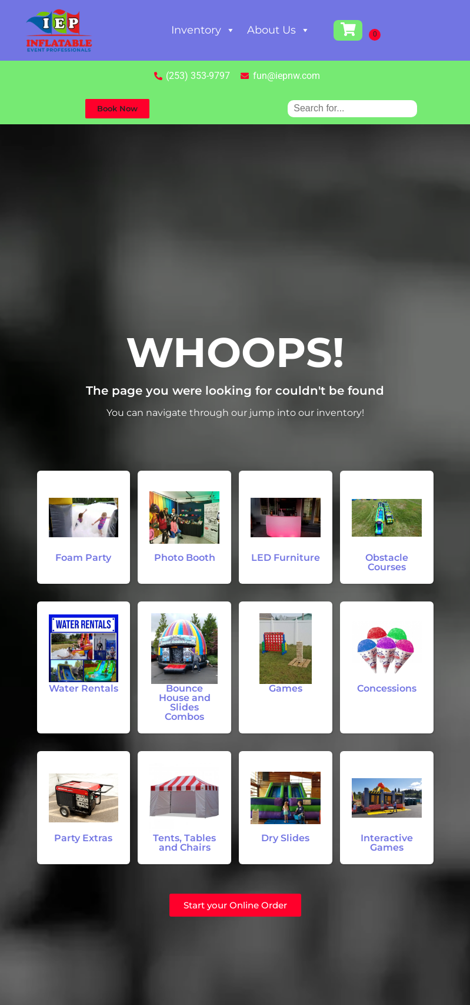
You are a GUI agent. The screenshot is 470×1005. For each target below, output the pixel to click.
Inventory (203, 30)
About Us (278, 30)
